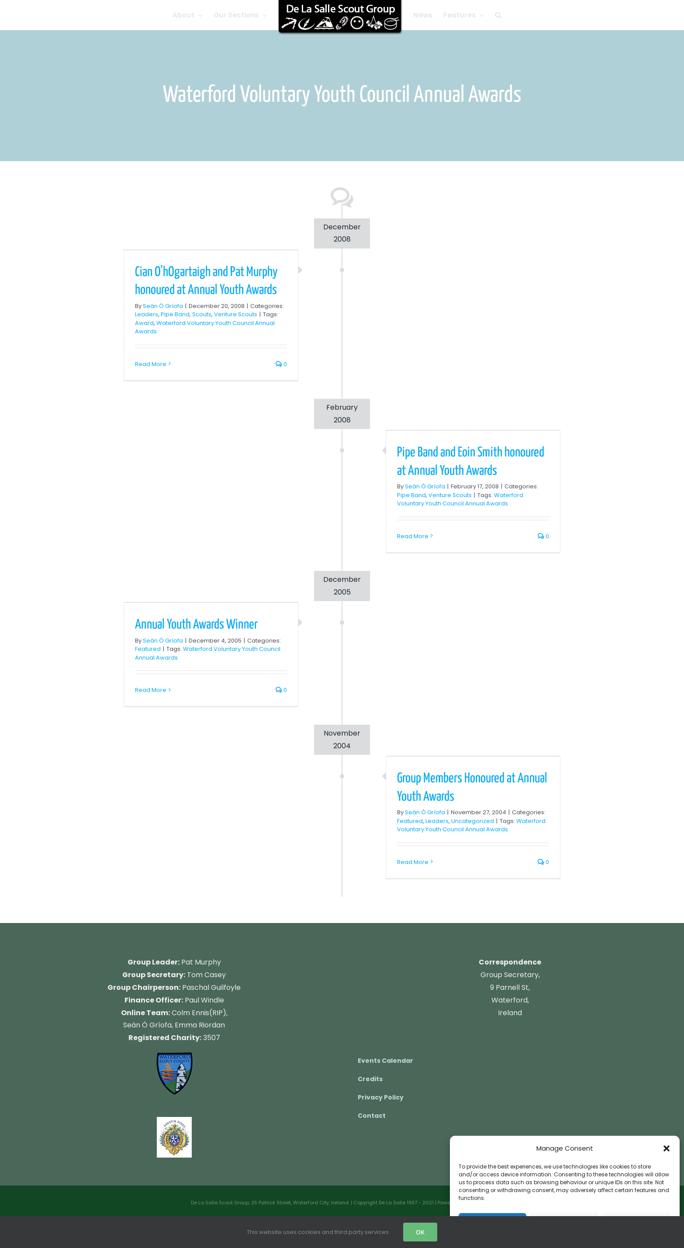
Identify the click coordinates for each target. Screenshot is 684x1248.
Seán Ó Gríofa (163, 306)
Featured (148, 649)
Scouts (201, 314)
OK (420, 1232)
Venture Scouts (235, 314)
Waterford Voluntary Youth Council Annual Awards (460, 499)
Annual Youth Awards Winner (196, 624)
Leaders (146, 314)
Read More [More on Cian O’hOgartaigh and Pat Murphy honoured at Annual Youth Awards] (150, 364)
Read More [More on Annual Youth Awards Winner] (150, 690)
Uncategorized (472, 821)
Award (144, 323)
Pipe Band (175, 314)
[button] (666, 1148)
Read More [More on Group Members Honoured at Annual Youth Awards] (412, 862)
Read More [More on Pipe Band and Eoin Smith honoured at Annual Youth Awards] (412, 536)
